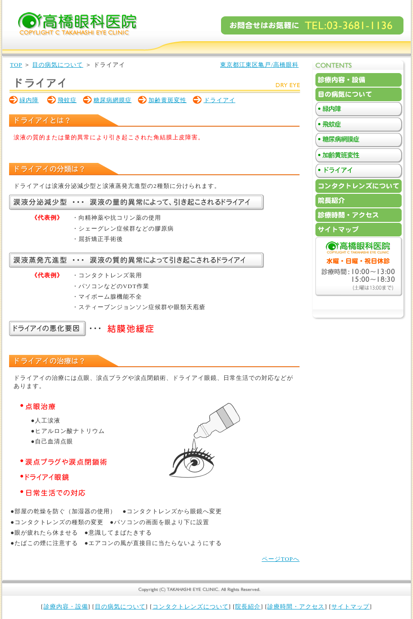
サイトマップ (350, 606)
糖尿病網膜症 (112, 100)
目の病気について (57, 64)
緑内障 (29, 100)
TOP (16, 64)
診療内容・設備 (66, 606)
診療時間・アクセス (295, 606)
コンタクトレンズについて (190, 606)
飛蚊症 (67, 100)
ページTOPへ (281, 558)
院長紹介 (248, 606)
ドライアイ (220, 100)
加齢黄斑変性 (167, 100)
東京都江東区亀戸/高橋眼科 (259, 64)
